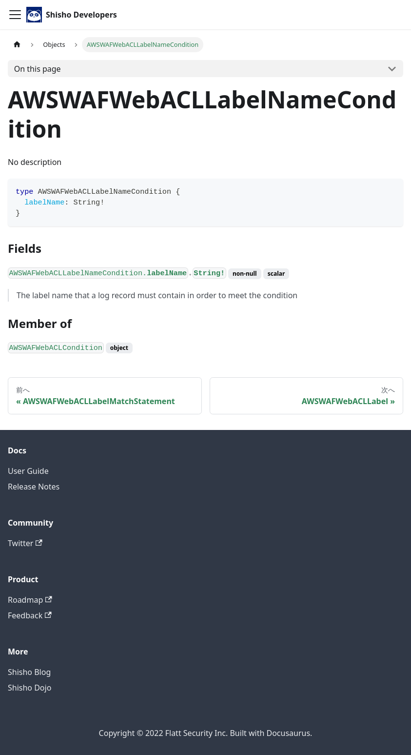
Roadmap (30, 599)
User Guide (28, 471)
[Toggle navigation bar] (15, 14)
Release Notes (33, 486)
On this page (37, 68)
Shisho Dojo (29, 687)
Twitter (25, 543)
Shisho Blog (29, 672)
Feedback (30, 615)
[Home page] (17, 44)
